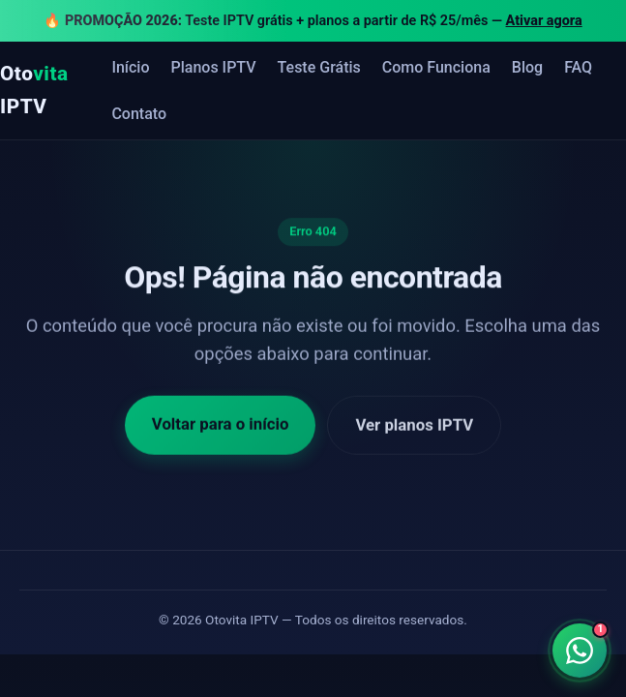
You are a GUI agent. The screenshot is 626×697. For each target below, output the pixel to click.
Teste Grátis (319, 67)
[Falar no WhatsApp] (579, 650)
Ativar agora (544, 21)
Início (130, 67)
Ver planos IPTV (414, 428)
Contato (138, 114)
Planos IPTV (213, 67)
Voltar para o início (220, 427)
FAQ (578, 67)
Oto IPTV (34, 89)
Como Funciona (436, 67)
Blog (527, 67)
